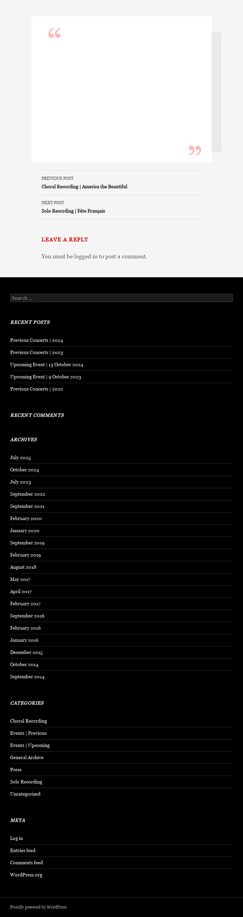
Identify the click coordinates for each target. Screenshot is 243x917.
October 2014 (24, 664)
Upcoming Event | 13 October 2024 (46, 364)
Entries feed (22, 850)
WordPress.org (26, 874)
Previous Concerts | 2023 (36, 352)
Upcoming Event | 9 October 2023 (45, 376)
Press (16, 769)
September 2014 (27, 676)
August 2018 (23, 567)
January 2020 (24, 530)
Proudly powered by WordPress (38, 907)
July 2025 (20, 457)
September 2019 (27, 542)
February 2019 (25, 555)
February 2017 (25, 603)
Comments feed (26, 862)
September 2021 (27, 506)
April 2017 (21, 591)
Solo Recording (26, 781)
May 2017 (20, 579)
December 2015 (26, 652)
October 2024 (24, 469)
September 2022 (27, 494)
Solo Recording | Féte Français (121, 206)
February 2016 (25, 628)
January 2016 (24, 640)
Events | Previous (28, 733)
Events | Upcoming (30, 745)
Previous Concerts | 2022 (36, 389)
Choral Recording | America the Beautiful (121, 181)
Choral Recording (28, 721)
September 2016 (27, 615)
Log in (16, 838)
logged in (86, 256)
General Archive (27, 757)
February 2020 (26, 518)
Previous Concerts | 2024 (36, 340)
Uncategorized (25, 794)
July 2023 (20, 482)
